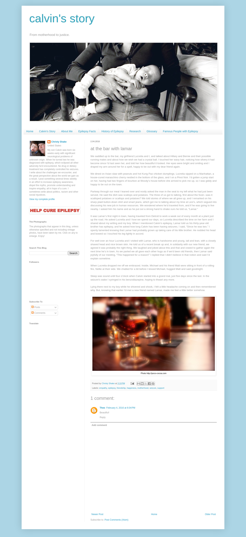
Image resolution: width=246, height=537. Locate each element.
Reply (103, 417)
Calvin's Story (47, 131)
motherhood (142, 388)
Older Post (210, 514)
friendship (121, 388)
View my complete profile (42, 199)
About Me (67, 131)
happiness (131, 388)
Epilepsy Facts (87, 131)
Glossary (152, 131)
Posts (35, 307)
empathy (103, 388)
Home (29, 131)
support (160, 388)
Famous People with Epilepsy (180, 131)
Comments (38, 313)
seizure (153, 388)
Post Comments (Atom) (116, 519)
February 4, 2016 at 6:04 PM (120, 407)
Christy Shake (59, 141)
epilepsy (112, 388)
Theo (102, 407)
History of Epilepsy (113, 131)
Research (135, 131)
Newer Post (97, 514)
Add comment (99, 425)
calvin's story (62, 18)
